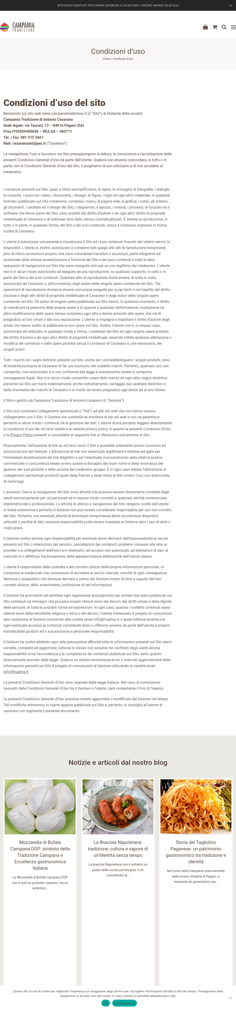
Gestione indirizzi (191, 970)
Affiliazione (68, 975)
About (64, 953)
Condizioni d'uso (131, 948)
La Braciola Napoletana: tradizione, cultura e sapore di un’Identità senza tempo (118, 849)
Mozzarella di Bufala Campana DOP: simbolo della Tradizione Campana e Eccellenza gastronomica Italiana (40, 855)
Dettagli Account (190, 959)
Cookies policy (125, 1003)
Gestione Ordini (189, 964)
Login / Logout (188, 953)
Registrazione (188, 948)
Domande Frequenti (74, 970)
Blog (63, 959)
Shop (63, 948)
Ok (106, 1003)
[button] (233, 27)
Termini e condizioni (134, 953)
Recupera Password (192, 975)
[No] (230, 998)
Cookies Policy (129, 975)
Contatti (66, 964)
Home (106, 58)
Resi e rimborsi (130, 964)
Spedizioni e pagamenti (136, 959)
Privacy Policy (21, 435)
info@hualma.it (15, 672)
